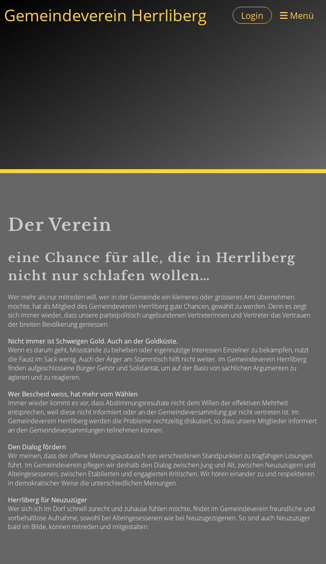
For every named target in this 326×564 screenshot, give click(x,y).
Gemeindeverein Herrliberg (105, 15)
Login (252, 15)
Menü (297, 15)
